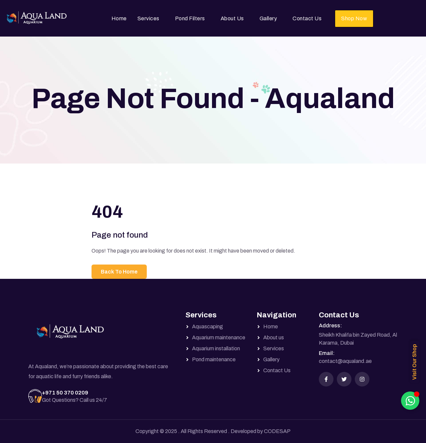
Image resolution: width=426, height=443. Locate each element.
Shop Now (354, 18)
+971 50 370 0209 (65, 392)
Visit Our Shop (414, 362)
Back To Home (119, 272)
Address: (330, 325)
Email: (326, 353)
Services (148, 18)
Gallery (268, 18)
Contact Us (307, 18)
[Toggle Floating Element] (410, 400)
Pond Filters (190, 18)
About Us (232, 18)
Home (119, 18)
